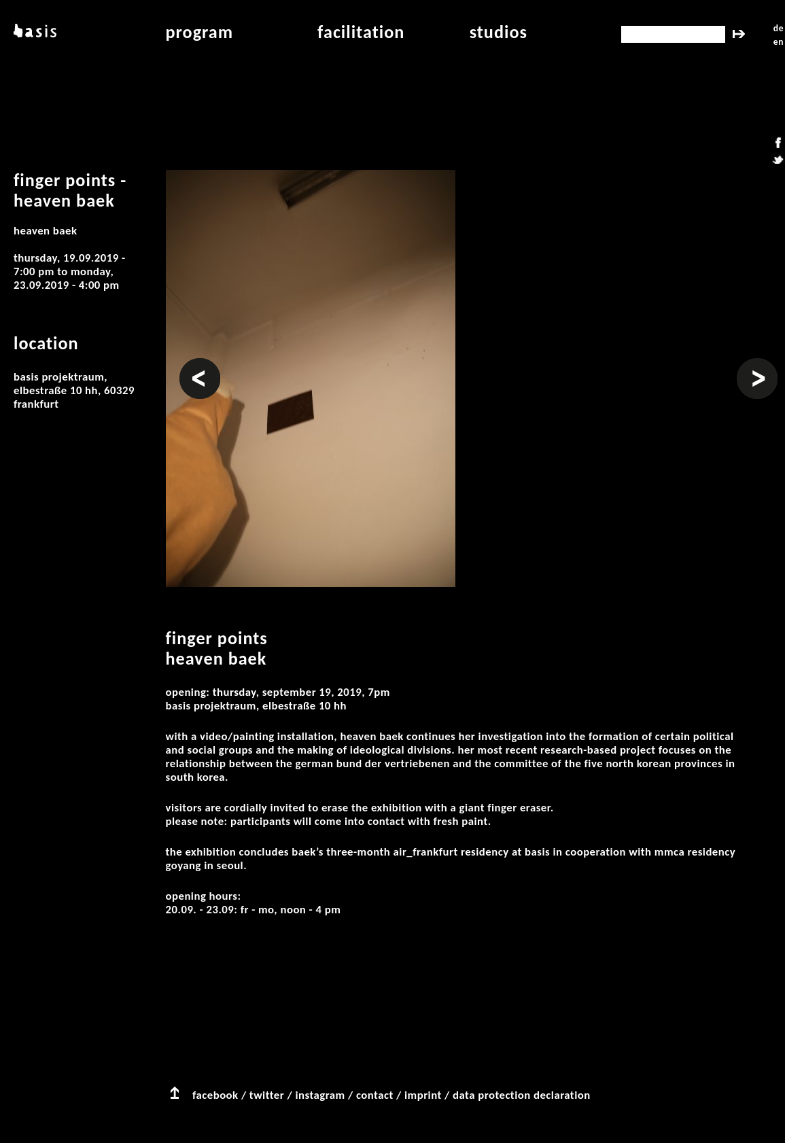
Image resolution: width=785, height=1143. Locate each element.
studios (498, 32)
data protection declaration (522, 1095)
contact (375, 1095)
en (778, 42)
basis (34, 32)
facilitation (360, 32)
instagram (320, 1095)
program (200, 32)
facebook (215, 1095)
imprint (423, 1095)
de (778, 28)
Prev (190, 365)
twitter (266, 1095)
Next (748, 365)
